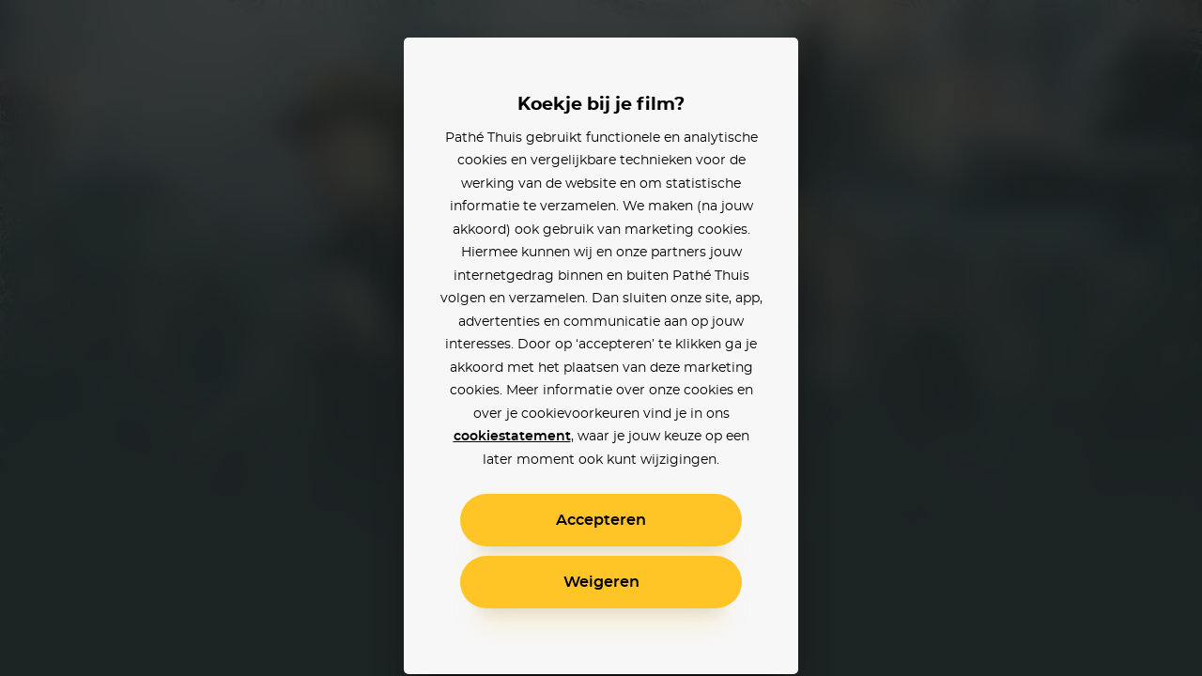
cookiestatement (512, 436)
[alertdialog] (601, 338)
